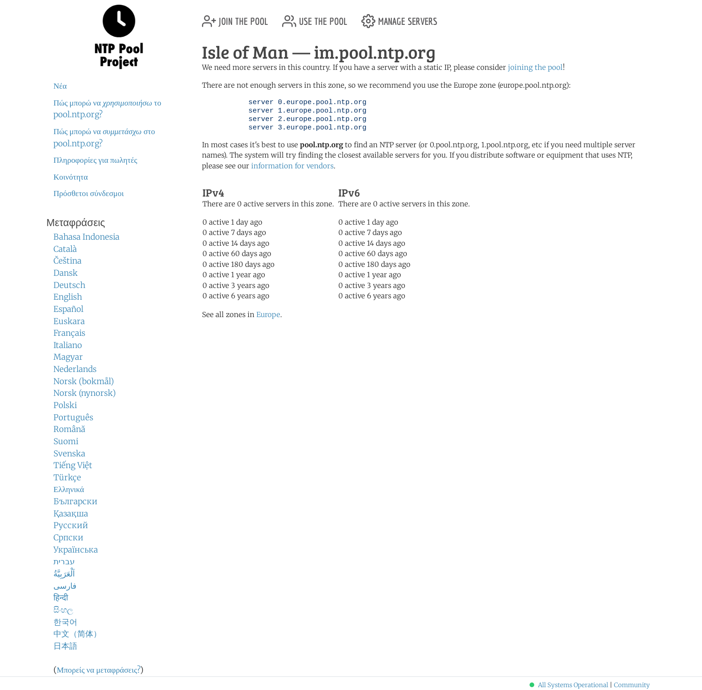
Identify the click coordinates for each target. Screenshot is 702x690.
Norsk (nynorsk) (84, 393)
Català (65, 249)
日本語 (65, 646)
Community (632, 685)
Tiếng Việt (72, 465)
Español (68, 309)
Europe (268, 314)
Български (75, 501)
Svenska (69, 453)
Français (69, 333)
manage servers (399, 17)
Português (73, 417)
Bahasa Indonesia (86, 237)
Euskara (69, 321)
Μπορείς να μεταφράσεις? (98, 670)
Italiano (67, 345)
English (67, 297)
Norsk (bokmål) (83, 381)
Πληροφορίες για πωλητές (95, 160)
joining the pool (535, 67)
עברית (64, 561)
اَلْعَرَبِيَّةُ (64, 574)
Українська (75, 550)
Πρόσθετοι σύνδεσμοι (88, 193)
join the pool (235, 17)
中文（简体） (77, 634)
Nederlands (75, 369)
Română (69, 429)
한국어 (65, 622)
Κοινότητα (70, 177)
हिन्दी (60, 597)
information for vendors (292, 165)
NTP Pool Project (119, 37)
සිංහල (63, 610)
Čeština (67, 261)
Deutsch (69, 285)
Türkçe (67, 477)
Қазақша (70, 513)
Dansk (65, 273)
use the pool (314, 17)
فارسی (64, 586)
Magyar (68, 357)
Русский (70, 525)
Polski (65, 405)
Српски (68, 537)
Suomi (65, 441)
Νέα (60, 86)
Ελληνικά (68, 489)
